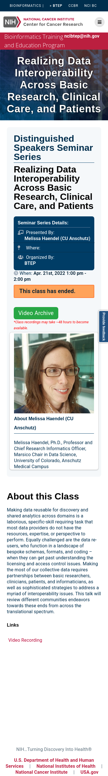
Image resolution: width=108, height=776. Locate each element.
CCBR (73, 6)
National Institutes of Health (67, 766)
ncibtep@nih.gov (81, 36)
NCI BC (90, 6)
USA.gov (90, 772)
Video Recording (25, 640)
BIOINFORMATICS (25, 6)
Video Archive (36, 313)
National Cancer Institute (41, 772)
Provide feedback (104, 326)
